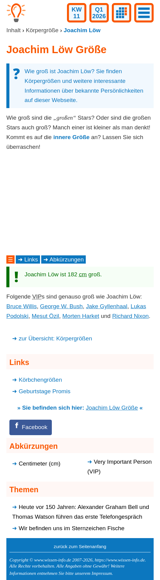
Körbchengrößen (40, 380)
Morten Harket (80, 316)
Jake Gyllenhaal (107, 306)
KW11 (77, 12)
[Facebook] (30, 427)
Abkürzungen (66, 259)
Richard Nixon (130, 316)
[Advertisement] (80, 202)
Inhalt (13, 30)
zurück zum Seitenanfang (80, 546)
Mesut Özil (45, 316)
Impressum (102, 573)
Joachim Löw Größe (112, 407)
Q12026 (99, 12)
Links (31, 259)
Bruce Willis (21, 306)
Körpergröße (42, 30)
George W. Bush (61, 306)
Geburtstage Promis (45, 391)
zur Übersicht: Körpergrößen (55, 338)
